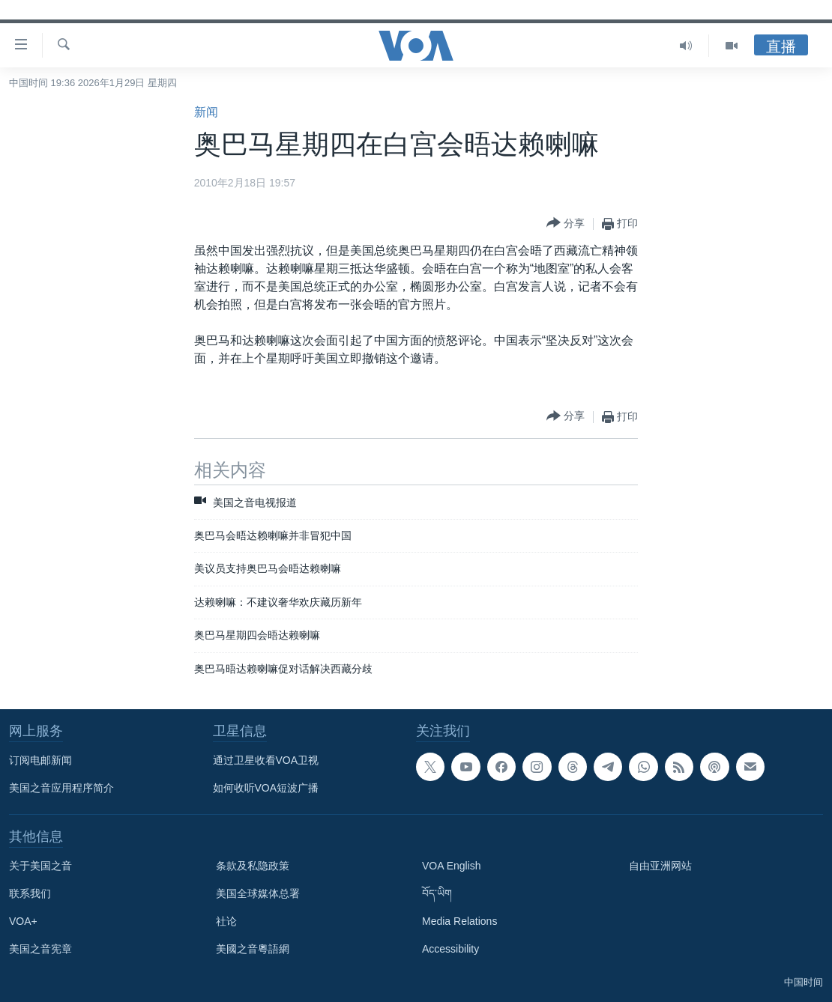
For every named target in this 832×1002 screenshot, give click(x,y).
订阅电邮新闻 (40, 760)
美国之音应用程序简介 (61, 788)
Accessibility (450, 949)
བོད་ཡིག (437, 893)
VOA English (451, 866)
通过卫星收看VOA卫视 (266, 760)
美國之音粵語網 (252, 949)
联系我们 (30, 893)
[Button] (565, 223)
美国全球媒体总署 (258, 893)
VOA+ (23, 921)
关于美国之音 (40, 866)
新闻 (206, 112)
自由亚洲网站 (660, 866)
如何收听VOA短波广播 (266, 788)
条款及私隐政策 (252, 866)
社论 (226, 921)
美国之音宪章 (40, 949)
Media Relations (459, 921)
